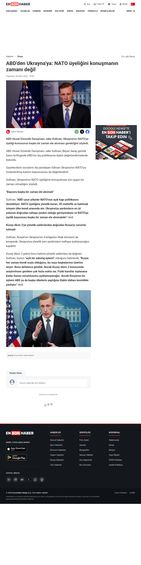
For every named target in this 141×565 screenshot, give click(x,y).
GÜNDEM (37, 11)
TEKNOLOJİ (93, 11)
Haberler (9, 56)
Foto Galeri (84, 404)
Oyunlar (82, 409)
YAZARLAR (25, 11)
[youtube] (22, 443)
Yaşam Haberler (57, 419)
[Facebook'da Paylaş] (87, 132)
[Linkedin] (9, 443)
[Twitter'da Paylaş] (82, 132)
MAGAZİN (80, 11)
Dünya (20, 56)
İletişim (112, 414)
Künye (111, 409)
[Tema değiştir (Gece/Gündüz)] (112, 4)
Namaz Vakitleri (86, 419)
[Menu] (131, 11)
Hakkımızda (114, 404)
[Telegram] (15, 443)
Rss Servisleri (85, 429)
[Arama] (86, 4)
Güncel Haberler (57, 404)
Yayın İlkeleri (114, 419)
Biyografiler (84, 414)
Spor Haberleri (56, 409)
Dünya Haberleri (57, 424)
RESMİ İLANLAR (108, 11)
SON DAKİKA (11, 11)
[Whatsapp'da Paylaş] (76, 132)
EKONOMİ (48, 11)
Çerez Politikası (121, 456)
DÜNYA (70, 11)
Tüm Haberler (56, 429)
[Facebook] (42, 443)
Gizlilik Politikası (116, 429)
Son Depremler (85, 424)
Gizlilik (132, 456)
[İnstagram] (35, 443)
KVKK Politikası (115, 424)
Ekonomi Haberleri (58, 414)
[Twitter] (28, 443)
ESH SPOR (59, 11)
